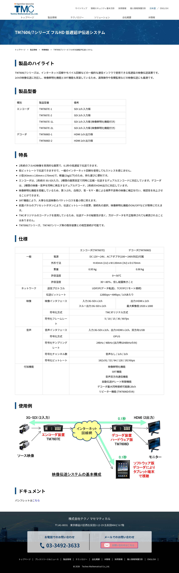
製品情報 (52, 17)
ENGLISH (164, 8)
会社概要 (126, 17)
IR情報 (151, 17)
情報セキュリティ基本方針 (103, 8)
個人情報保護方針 (138, 8)
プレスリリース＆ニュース (47, 559)
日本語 (153, 8)
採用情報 (122, 8)
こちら (36, 500)
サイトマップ (81, 8)
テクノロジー (77, 17)
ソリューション (102, 17)
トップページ (27, 17)
